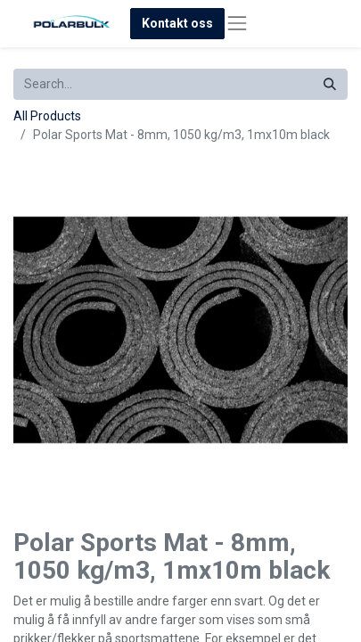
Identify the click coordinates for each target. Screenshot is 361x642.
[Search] (330, 84)
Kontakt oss (177, 23)
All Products (47, 116)
